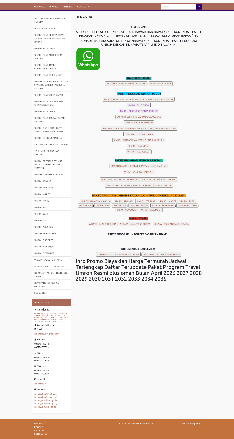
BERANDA (39, 6)
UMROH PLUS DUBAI (44, 48)
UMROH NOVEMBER (44, 246)
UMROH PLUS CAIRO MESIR (48, 75)
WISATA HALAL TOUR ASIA (48, 259)
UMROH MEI (40, 207)
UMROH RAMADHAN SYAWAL (49, 174)
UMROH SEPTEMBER (45, 233)
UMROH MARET (42, 194)
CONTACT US (84, 6)
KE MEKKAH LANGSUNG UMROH (51, 144)
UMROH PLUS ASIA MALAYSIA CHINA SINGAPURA (49, 103)
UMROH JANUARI (43, 181)
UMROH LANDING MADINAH (48, 138)
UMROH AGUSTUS (43, 227)
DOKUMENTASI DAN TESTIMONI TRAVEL (50, 275)
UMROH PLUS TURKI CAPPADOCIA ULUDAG (45, 67)
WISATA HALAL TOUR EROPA (49, 266)
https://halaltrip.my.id (45, 397)
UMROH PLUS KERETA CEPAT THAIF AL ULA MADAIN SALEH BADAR (49, 38)
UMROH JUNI (41, 214)
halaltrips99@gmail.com (46, 333)
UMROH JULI (40, 220)
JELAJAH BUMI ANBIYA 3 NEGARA (46, 153)
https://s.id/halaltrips (45, 406)
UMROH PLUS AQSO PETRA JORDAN (48, 57)
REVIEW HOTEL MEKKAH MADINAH (47, 285)
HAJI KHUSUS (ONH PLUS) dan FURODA (49, 20)
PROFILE (53, 6)
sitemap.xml (193, 423)
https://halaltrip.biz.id (45, 394)
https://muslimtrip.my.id (46, 403)
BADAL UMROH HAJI (44, 28)
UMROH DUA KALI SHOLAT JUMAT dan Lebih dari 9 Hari (48, 130)
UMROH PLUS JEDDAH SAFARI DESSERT (49, 120)
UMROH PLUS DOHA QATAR (48, 95)
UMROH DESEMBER (44, 253)
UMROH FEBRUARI (43, 187)
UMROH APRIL (41, 200)
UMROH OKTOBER (43, 240)
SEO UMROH (40, 293)
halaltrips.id (40, 383)
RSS (183, 423)
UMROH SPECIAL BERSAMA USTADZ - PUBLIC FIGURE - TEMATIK (48, 164)
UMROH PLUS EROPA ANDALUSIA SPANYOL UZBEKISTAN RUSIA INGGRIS (51, 85)
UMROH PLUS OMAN (44, 111)
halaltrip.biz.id (145, 423)
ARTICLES (68, 6)
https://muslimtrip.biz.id (46, 400)
